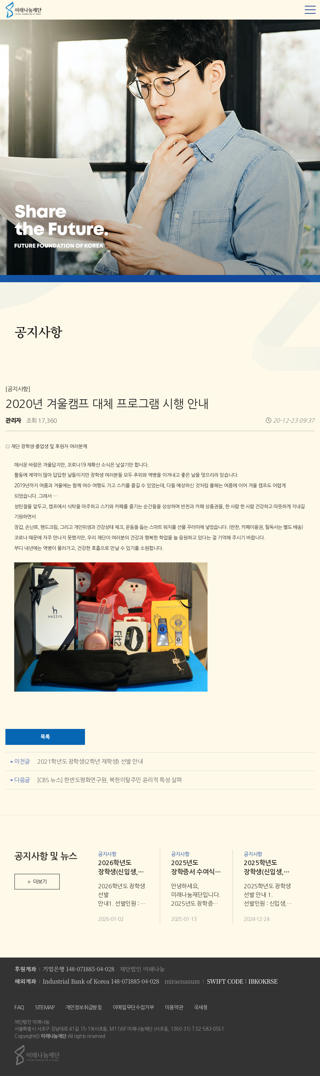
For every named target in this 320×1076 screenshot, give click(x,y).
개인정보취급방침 (83, 1007)
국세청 (201, 1007)
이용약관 (174, 1007)
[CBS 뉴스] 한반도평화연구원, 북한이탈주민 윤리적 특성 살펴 (109, 780)
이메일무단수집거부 (133, 1007)
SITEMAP (45, 1007)
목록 (45, 736)
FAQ (19, 1007)
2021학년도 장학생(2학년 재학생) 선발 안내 (90, 761)
